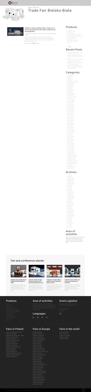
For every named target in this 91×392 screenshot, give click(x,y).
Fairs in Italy (70, 114)
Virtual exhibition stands (72, 37)
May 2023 (70, 189)
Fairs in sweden (71, 146)
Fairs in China (70, 95)
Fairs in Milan (70, 126)
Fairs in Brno (70, 92)
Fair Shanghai (70, 87)
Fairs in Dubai (70, 98)
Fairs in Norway (71, 130)
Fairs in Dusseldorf (71, 100)
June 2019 (70, 225)
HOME (32, 2)
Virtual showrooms (71, 38)
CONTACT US (63, 2)
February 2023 (70, 192)
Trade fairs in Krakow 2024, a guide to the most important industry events (54, 281)
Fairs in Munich (71, 129)
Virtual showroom (71, 166)
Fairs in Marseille (71, 124)
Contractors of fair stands (31, 33)
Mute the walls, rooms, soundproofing (75, 35)
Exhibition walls (71, 32)
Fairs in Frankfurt (71, 107)
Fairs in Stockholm (71, 143)
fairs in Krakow (71, 118)
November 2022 (71, 196)
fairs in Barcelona (71, 89)
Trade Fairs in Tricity (72, 157)
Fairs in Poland (45, 33)
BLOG (56, 3)
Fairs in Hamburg (71, 111)
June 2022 (70, 199)
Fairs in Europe (71, 104)
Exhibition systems (71, 31)
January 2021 (70, 209)
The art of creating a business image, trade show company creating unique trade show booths (75, 67)
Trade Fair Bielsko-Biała (72, 155)
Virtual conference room (72, 41)
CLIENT (68, 2)
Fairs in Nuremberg (71, 131)
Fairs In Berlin (70, 91)
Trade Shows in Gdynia (72, 160)
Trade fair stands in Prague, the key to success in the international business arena (75, 57)
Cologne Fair (70, 79)
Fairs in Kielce (70, 117)
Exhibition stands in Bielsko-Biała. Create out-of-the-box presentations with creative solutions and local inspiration (40, 29)
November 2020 (71, 212)
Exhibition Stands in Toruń (73, 82)
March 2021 (70, 208)
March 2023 (70, 191)
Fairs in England (71, 101)
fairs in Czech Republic (72, 97)
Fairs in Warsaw (71, 149)
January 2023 (70, 193)
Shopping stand (71, 153)
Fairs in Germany (71, 110)
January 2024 (70, 177)
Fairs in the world (71, 147)
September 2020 (71, 215)
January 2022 (70, 204)
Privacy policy (61, 310)
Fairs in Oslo (70, 133)
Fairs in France (70, 105)
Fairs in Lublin (70, 121)
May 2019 (70, 227)
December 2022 (71, 195)
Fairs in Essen (70, 102)
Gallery (50, 3)
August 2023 (70, 185)
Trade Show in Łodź (72, 159)
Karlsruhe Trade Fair (72, 152)
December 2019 (71, 222)
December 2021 (71, 205)
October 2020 (70, 214)
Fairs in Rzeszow (71, 140)
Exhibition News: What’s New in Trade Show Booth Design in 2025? (18, 281)
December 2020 (71, 211)
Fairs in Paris (70, 134)
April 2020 (70, 221)
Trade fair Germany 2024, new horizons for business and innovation (72, 281)
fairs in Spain (70, 142)
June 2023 (70, 188)
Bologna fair (70, 76)
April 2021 (70, 206)
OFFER (44, 3)
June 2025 (70, 175)
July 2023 (70, 186)
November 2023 (71, 180)
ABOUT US (37, 2)
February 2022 (70, 202)
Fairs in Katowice (71, 115)
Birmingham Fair (71, 75)
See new (69, 43)
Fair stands (39, 33)
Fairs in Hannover (71, 113)
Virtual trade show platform (73, 40)
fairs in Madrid (70, 123)
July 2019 (70, 224)
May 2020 (70, 219)
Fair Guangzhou (71, 84)
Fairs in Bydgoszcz (71, 94)
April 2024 (70, 176)
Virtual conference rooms (73, 162)
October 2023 (70, 182)
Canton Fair (70, 78)
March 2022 (70, 201)
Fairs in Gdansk (71, 108)
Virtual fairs (70, 165)
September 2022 (71, 198)
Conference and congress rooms (74, 34)
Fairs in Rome (70, 139)
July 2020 (70, 218)
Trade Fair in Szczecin (72, 156)
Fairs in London (71, 120)
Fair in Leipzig (70, 85)
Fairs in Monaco (71, 127)
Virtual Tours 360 (71, 168)
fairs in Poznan (71, 137)
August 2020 (70, 217)
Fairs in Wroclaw (71, 150)
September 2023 (71, 183)
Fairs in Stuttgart (71, 144)
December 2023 (71, 179)
